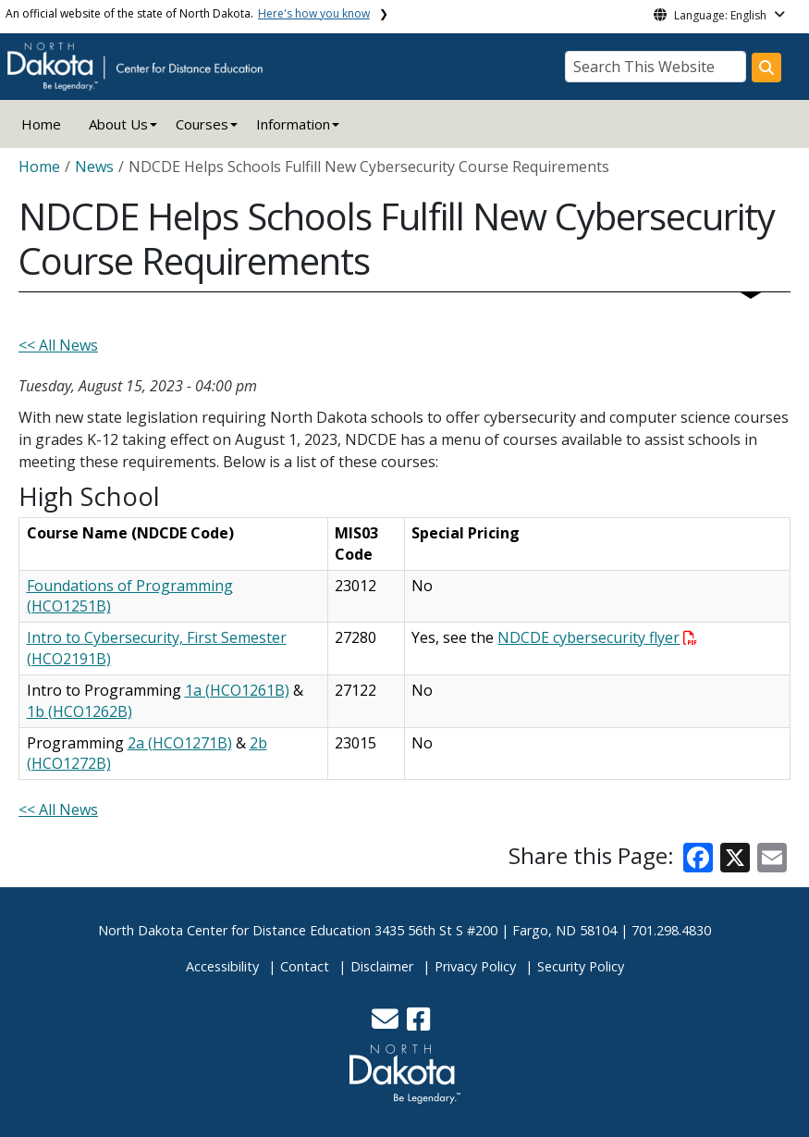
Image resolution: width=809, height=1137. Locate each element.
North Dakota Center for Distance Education (234, 930)
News (94, 166)
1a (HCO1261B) (237, 690)
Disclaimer (381, 966)
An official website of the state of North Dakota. (188, 13)
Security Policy (580, 966)
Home (41, 124)
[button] (387, 1023)
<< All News (58, 345)
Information (293, 124)
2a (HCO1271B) (180, 743)
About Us (118, 124)
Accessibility (222, 966)
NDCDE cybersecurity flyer (596, 637)
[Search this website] (766, 67)
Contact (304, 966)
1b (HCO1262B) (79, 711)
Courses (202, 124)
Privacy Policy (475, 966)
